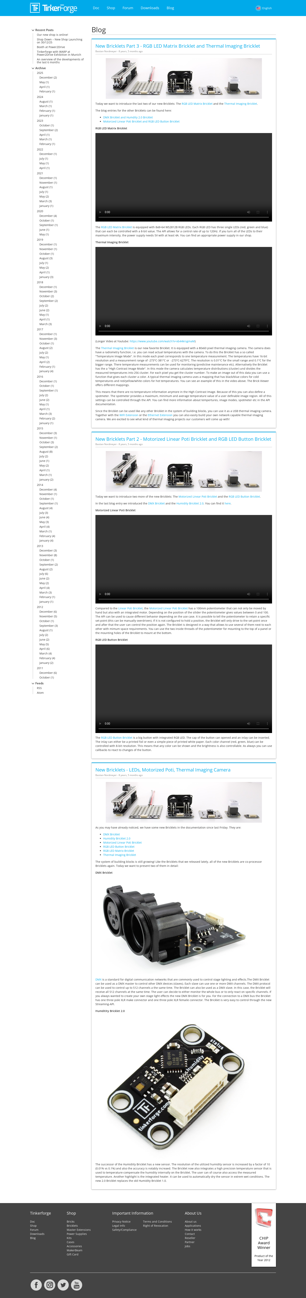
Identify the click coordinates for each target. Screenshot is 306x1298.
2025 (40, 73)
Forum (128, 7)
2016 (40, 376)
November (46, 182)
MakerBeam (74, 1250)
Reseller (190, 1238)
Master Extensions (79, 1230)
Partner (190, 1242)
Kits (69, 1238)
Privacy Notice (121, 1221)
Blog (170, 7)
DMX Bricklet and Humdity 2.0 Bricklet (128, 117)
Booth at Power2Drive (51, 47)
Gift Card (72, 1254)
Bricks (71, 1221)
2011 (40, 668)
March (43, 106)
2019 (40, 239)
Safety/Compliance (124, 1230)
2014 (40, 485)
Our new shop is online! (52, 35)
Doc (96, 7)
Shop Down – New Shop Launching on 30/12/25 (59, 41)
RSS (39, 688)
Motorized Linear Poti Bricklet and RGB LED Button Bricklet (141, 121)
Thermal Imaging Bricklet (240, 103)
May (42, 82)
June (42, 230)
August (44, 101)
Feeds (39, 683)
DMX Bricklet (156, 503)
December (46, 77)
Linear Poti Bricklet (130, 608)
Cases (70, 1242)
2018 (40, 282)
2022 (40, 149)
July (41, 158)
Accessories (74, 1246)
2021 (40, 173)
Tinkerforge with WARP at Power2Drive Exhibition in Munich (59, 53)
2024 (40, 97)
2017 (40, 329)
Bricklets (72, 1225)
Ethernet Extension (160, 415)
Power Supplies (77, 1234)
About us (191, 1221)
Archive (40, 68)
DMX (98, 979)
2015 (40, 428)
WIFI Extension (128, 415)
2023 (40, 120)
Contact (190, 1234)
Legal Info (118, 1225)
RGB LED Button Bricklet (244, 496)
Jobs (187, 1246)
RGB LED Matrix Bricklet (197, 103)
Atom (40, 693)
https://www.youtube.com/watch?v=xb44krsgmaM (162, 341)
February (45, 91)
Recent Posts (44, 30)
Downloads (150, 7)
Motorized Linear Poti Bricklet (198, 496)
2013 (40, 546)
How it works (193, 1230)
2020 (40, 211)
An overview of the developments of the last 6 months (60, 60)
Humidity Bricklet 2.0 (190, 503)
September (46, 130)
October (44, 125)
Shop (111, 7)
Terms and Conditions (157, 1221)
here (228, 503)
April (42, 87)
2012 (40, 607)
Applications (193, 1225)
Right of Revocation (155, 1225)
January (44, 115)
